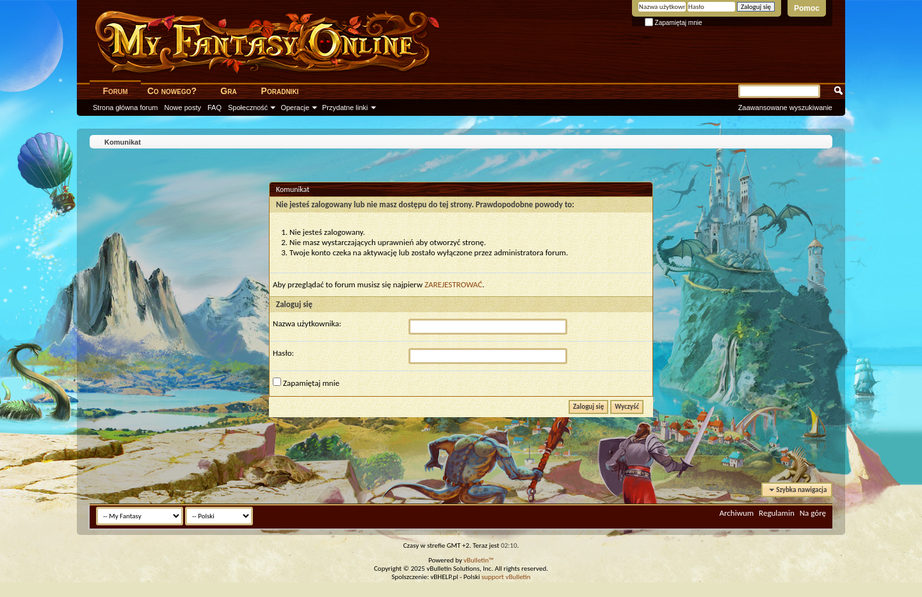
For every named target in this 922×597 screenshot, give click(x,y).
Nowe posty (183, 107)
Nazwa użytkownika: (307, 323)
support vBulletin (506, 577)
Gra (228, 91)
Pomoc (807, 8)
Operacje (294, 107)
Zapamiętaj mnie (673, 22)
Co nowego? (172, 91)
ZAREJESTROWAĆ (453, 284)
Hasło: (283, 353)
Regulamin (777, 513)
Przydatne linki (345, 107)
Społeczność (248, 107)
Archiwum (736, 513)
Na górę (813, 513)
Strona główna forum (125, 107)
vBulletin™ (479, 560)
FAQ (214, 107)
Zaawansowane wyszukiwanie (785, 107)
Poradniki (280, 91)
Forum (114, 91)
